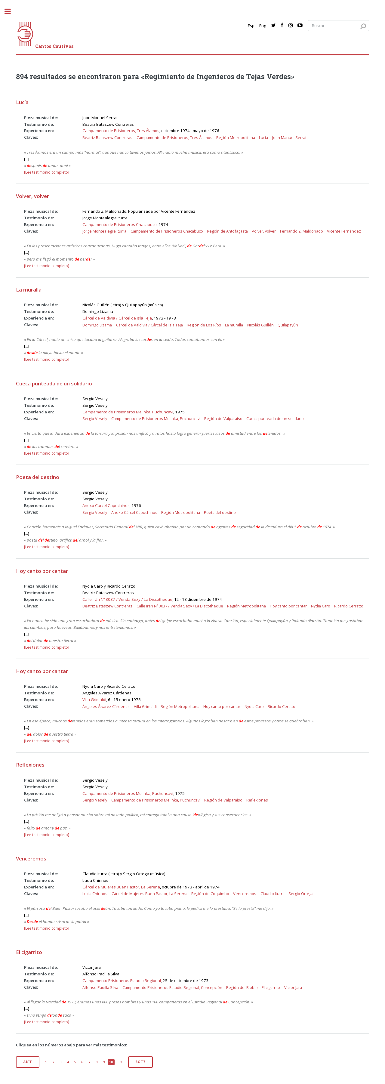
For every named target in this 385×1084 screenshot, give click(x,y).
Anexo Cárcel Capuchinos (106, 505)
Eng (262, 25)
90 (121, 1062)
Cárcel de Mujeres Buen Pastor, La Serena (121, 887)
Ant (27, 1062)
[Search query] (338, 25)
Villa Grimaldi (94, 699)
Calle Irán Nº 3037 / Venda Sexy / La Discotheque (127, 599)
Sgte (140, 1062)
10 (111, 1062)
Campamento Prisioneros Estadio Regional (121, 980)
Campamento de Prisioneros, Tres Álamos (120, 130)
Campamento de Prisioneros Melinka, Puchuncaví (127, 412)
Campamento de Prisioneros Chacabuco (119, 224)
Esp (251, 25)
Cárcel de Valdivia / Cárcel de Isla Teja (117, 318)
